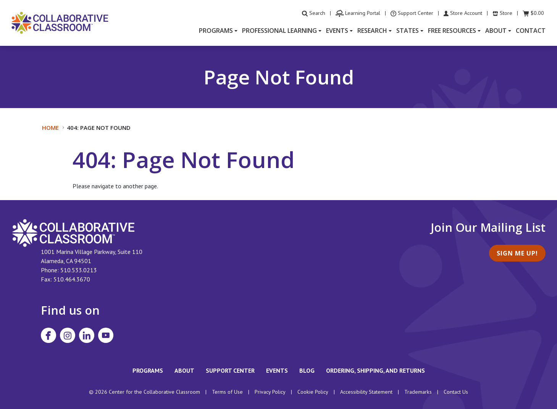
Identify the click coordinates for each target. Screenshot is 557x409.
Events (277, 370)
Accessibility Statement (366, 391)
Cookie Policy (312, 391)
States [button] (407, 30)
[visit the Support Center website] (412, 13)
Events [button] (337, 30)
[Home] (59, 22)
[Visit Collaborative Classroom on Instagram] (67, 335)
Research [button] (372, 30)
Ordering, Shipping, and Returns (375, 370)
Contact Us (456, 391)
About (184, 370)
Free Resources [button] (452, 30)
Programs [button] (216, 30)
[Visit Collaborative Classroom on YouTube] (105, 335)
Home (50, 127)
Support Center (230, 370)
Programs (147, 370)
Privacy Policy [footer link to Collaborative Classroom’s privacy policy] (270, 391)
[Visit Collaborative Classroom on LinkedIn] (86, 335)
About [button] (496, 30)
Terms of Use (227, 391)
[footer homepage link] (73, 232)
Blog (307, 370)
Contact (531, 30)
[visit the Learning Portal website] (358, 13)
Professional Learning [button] (279, 30)
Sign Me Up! (517, 253)
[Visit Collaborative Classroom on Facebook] (48, 335)
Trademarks (418, 391)
